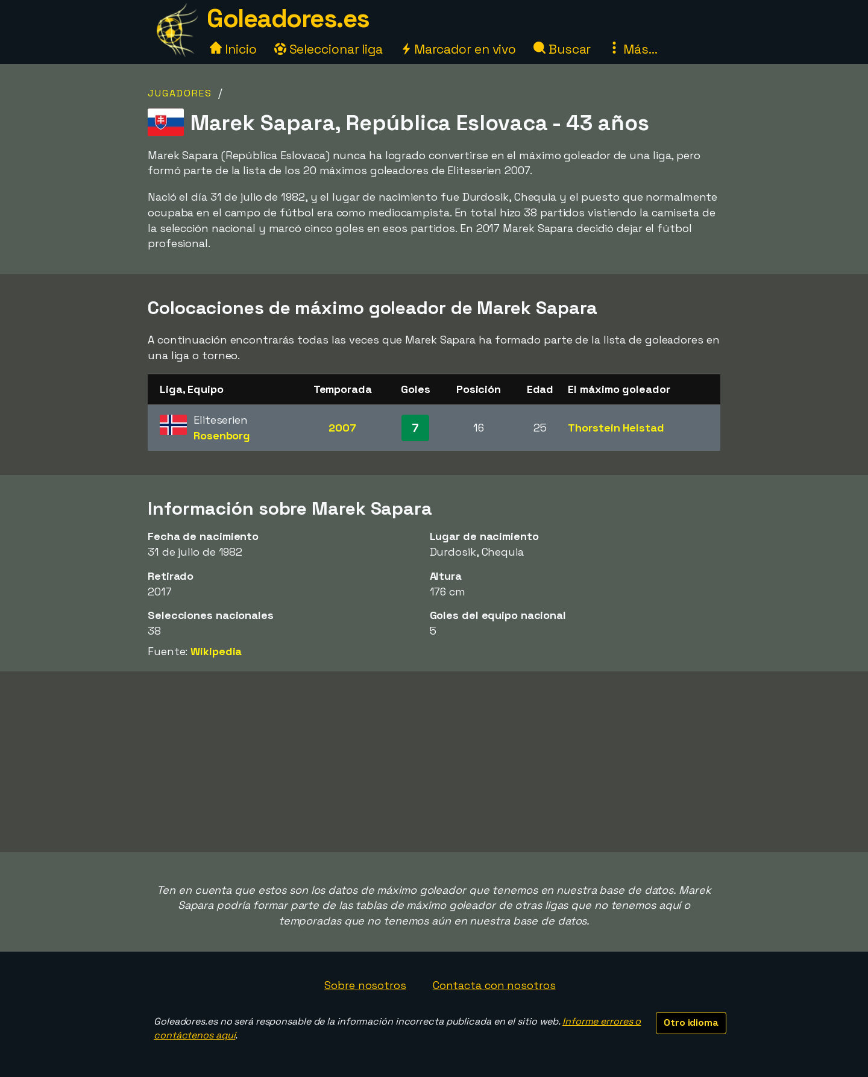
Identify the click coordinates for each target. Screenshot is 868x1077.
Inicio (233, 49)
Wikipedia (216, 651)
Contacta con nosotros (494, 985)
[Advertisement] (434, 761)
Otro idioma (691, 1022)
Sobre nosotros (365, 985)
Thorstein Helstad (616, 428)
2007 (342, 428)
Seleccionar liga (328, 49)
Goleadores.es (288, 18)
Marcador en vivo (458, 49)
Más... (632, 49)
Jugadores (180, 93)
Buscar (562, 49)
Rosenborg (221, 435)
